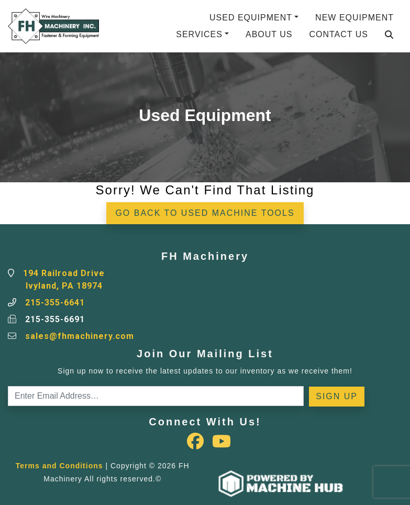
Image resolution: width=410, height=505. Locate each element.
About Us (269, 34)
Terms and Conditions (59, 466)
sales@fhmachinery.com (79, 336)
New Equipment (354, 17)
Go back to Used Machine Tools (204, 212)
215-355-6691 (55, 319)
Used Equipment (250, 17)
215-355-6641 (55, 303)
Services (199, 34)
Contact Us (338, 34)
